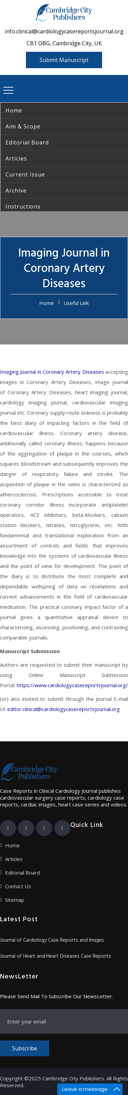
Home (46, 302)
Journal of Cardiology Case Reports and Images (52, 940)
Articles (14, 858)
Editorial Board (22, 872)
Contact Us (18, 886)
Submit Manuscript (64, 60)
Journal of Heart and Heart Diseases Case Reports (55, 956)
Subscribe (24, 1048)
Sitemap (14, 899)
